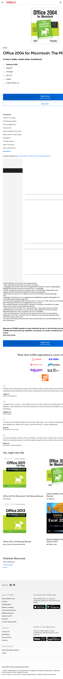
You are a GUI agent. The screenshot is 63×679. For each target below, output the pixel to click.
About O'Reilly (8, 595)
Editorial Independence (29, 674)
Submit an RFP (7, 616)
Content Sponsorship (9, 622)
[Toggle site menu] (2, 2)
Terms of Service (7, 674)
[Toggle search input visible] (60, 2)
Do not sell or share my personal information (15, 667)
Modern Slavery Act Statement (47, 674)
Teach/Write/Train (8, 599)
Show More (7, 151)
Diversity (5, 619)
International (7, 646)
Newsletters (6, 634)
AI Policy (5, 640)
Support (5, 628)
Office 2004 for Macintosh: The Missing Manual (35, 156)
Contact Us (6, 632)
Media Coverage (8, 607)
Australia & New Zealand (10, 650)
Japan (4, 653)
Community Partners (9, 610)
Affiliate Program (8, 613)
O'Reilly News (6, 604)
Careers (4, 602)
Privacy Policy (6, 637)
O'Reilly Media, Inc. (13, 83)
